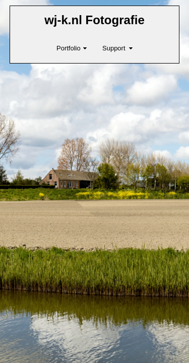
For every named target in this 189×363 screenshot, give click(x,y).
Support (113, 48)
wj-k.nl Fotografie (94, 20)
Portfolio (68, 48)
